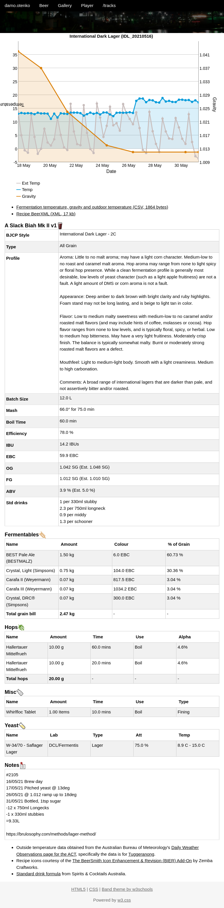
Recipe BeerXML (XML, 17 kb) (46, 213)
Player (87, 5)
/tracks (109, 5)
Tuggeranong (141, 854)
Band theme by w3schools (127, 889)
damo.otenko (17, 5)
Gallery (65, 5)
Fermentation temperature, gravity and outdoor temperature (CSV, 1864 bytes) (92, 207)
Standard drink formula (38, 873)
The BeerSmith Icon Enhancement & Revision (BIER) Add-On (132, 860)
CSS (93, 889)
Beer (44, 5)
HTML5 (78, 889)
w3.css (124, 899)
